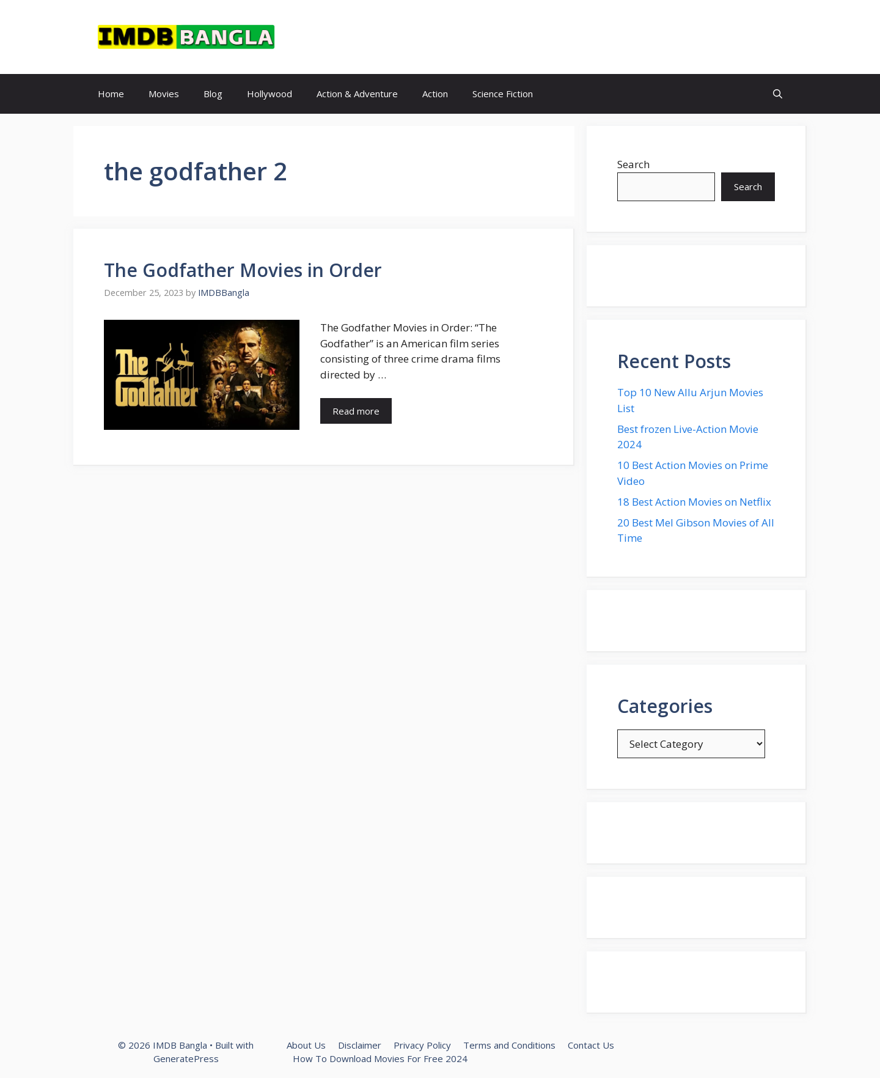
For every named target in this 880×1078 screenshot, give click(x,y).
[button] (777, 94)
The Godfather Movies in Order (243, 269)
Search (633, 164)
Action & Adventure (357, 93)
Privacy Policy (422, 1045)
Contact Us (591, 1045)
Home (111, 93)
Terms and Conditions (509, 1045)
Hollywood (269, 93)
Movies (163, 93)
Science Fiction (502, 93)
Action (435, 93)
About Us (306, 1045)
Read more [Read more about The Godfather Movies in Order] (356, 411)
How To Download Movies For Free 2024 (380, 1058)
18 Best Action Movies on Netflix (694, 502)
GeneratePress (186, 1058)
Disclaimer (359, 1045)
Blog (213, 93)
